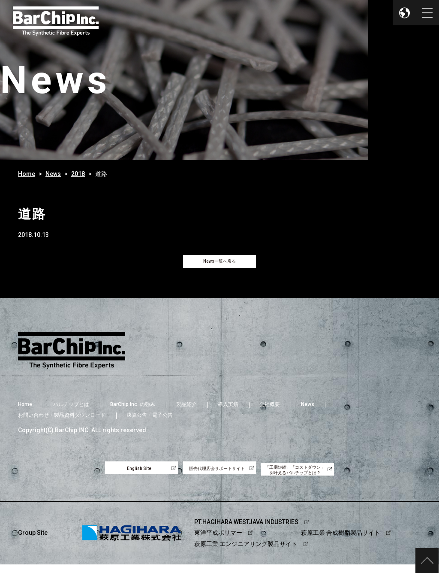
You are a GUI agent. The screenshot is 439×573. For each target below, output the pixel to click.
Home (26, 173)
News (53, 173)
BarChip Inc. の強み (132, 409)
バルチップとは (71, 409)
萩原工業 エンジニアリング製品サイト (246, 552)
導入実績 (228, 409)
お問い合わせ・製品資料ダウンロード (61, 420)
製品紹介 (186, 409)
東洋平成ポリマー (218, 541)
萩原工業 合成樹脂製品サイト (340, 541)
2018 (78, 173)
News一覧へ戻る (219, 264)
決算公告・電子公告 (149, 420)
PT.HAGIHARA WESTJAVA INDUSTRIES (246, 531)
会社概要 (269, 409)
